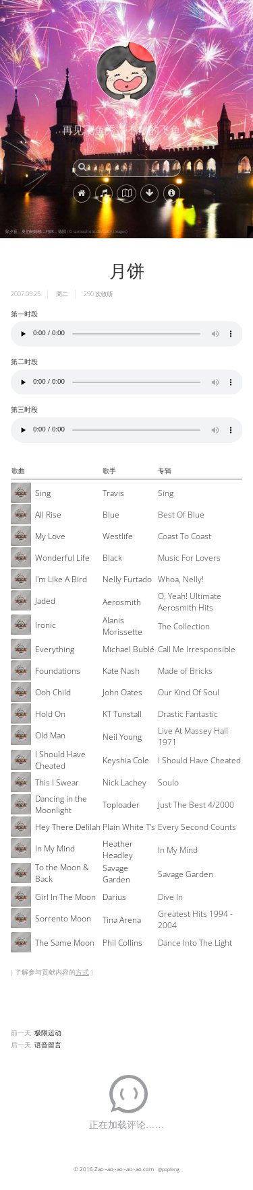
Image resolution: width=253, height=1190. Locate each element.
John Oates (122, 692)
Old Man (50, 735)
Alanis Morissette (122, 626)
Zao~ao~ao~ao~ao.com (124, 1168)
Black (112, 557)
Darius (114, 897)
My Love (50, 536)
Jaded (45, 600)
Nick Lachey (124, 782)
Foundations (57, 670)
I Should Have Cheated (60, 759)
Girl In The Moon (65, 897)
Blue (111, 514)
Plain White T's (129, 827)
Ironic (45, 625)
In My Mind (55, 848)
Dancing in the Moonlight (61, 804)
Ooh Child (53, 692)
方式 (82, 972)
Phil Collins (122, 942)
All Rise (48, 514)
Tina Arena (122, 919)
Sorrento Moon (63, 918)
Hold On (50, 714)
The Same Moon (64, 942)
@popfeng (168, 1169)
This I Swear (57, 782)
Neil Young (122, 736)
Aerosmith (122, 602)
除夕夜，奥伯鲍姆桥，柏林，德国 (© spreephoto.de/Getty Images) (66, 231)
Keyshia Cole (126, 760)
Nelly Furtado (127, 579)
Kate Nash (121, 670)
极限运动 (47, 1032)
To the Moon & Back (62, 873)
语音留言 (47, 1044)
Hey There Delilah (68, 827)
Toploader (121, 804)
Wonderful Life (62, 557)
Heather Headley (118, 849)
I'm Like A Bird (61, 579)
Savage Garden (116, 873)
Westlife (118, 536)
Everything (54, 649)
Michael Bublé (128, 649)
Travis (113, 493)
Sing (43, 493)
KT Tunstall (122, 714)
